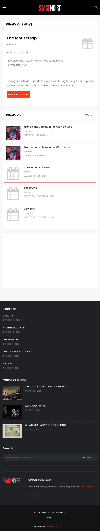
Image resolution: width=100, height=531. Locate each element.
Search (87, 457)
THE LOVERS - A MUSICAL (17, 351)
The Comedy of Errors (37, 167)
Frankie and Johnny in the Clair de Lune (48, 126)
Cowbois (29, 208)
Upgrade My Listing (18, 94)
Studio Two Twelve (56, 526)
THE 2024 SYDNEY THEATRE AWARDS (46, 386)
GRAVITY (8, 315)
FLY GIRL (7, 363)
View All (89, 115)
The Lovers (30, 187)
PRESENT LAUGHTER (14, 327)
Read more (87, 486)
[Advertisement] (50, 261)
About (50, 517)
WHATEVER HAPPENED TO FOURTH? (45, 425)
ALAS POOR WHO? (36, 405)
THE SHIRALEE (10, 339)
